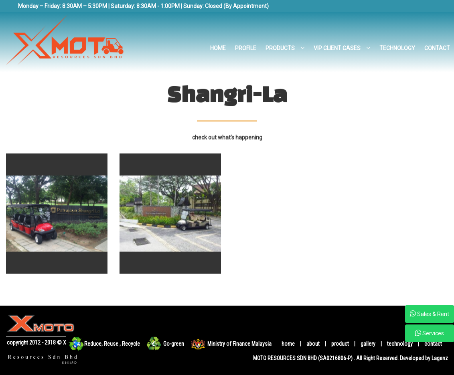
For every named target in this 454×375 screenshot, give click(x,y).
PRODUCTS (285, 48)
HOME (218, 48)
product (340, 344)
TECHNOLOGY (397, 48)
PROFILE (245, 48)
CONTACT (437, 48)
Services (429, 332)
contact (433, 344)
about (313, 344)
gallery (368, 344)
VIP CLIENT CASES (342, 48)
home (288, 344)
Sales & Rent (429, 313)
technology (400, 344)
